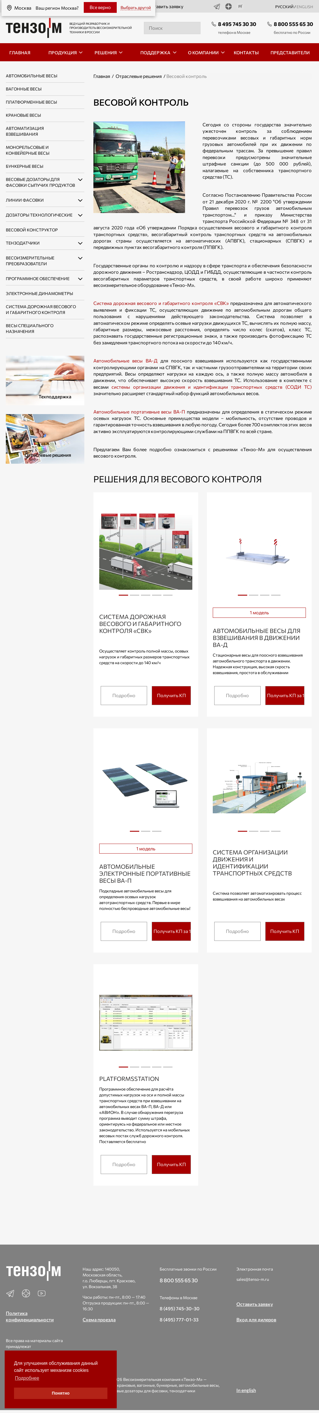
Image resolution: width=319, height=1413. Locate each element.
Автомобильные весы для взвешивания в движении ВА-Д (256, 637)
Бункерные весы (24, 166)
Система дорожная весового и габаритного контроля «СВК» (161, 303)
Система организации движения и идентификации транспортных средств (252, 863)
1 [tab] (123, 595)
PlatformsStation (129, 1078)
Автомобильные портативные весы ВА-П (139, 411)
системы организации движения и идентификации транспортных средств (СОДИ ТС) (211, 387)
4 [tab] (156, 597)
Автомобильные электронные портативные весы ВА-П (145, 873)
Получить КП (171, 695)
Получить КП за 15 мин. (285, 695)
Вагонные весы (23, 88)
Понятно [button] (61, 1393)
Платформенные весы (31, 102)
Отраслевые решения (139, 76)
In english (246, 1390)
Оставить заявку (161, 6)
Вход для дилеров (256, 1319)
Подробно (123, 695)
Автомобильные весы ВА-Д (125, 360)
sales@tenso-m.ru (252, 1279)
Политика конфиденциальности (30, 1316)
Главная (101, 76)
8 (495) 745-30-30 (180, 1308)
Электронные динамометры (39, 293)
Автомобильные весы (31, 75)
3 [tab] (145, 597)
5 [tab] (167, 597)
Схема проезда (99, 1319)
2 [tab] (134, 597)
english (305, 6)
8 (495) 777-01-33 (179, 1319)
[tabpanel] (145, 550)
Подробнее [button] (27, 1378)
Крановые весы (23, 115)
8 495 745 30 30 (237, 24)
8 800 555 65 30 (293, 24)
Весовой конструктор (32, 229)
